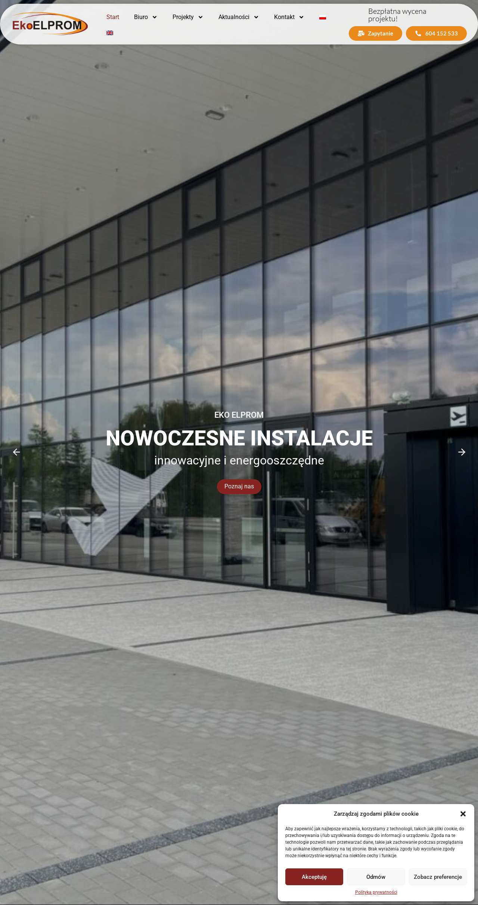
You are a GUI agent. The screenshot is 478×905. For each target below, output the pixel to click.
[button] (463, 814)
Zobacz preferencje (438, 877)
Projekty (188, 17)
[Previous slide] (16, 452)
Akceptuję (314, 877)
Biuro (146, 17)
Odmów (375, 877)
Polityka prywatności (376, 892)
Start (112, 17)
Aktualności (238, 17)
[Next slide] (462, 452)
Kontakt (289, 17)
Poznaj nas (239, 486)
